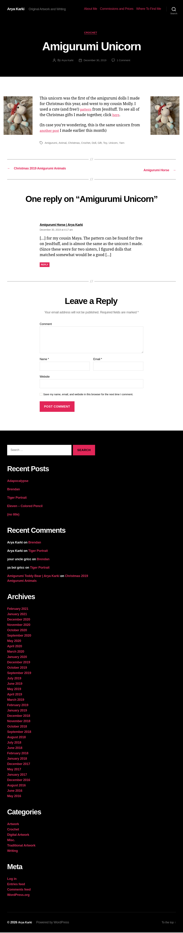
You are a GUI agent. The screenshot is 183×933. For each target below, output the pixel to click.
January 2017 (17, 775)
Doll (96, 143)
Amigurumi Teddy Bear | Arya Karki (33, 576)
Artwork (13, 824)
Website (45, 377)
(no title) (13, 515)
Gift (102, 143)
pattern (86, 110)
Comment (46, 324)
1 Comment (124, 61)
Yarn (125, 143)
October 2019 (17, 668)
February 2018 (17, 754)
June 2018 (14, 748)
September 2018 (19, 732)
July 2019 (14, 679)
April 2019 (14, 695)
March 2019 (15, 700)
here (116, 116)
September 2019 (19, 673)
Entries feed (16, 884)
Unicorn (116, 143)
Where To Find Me (148, 9)
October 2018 (17, 727)
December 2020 (18, 620)
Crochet (91, 33)
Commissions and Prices (116, 9)
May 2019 (14, 689)
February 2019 (17, 705)
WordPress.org (18, 895)
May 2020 (14, 641)
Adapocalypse (17, 481)
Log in (11, 879)
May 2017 (14, 770)
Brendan (13, 490)
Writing (12, 851)
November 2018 (18, 721)
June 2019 (14, 684)
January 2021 (17, 614)
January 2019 (17, 711)
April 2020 (14, 647)
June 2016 (14, 791)
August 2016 (16, 786)
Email (97, 359)
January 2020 (17, 657)
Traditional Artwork (21, 846)
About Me (90, 9)
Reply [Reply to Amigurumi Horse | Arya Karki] (44, 265)
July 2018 (14, 743)
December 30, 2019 (95, 61)
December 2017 (18, 764)
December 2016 (18, 780)
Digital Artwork (18, 835)
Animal (63, 143)
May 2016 (14, 796)
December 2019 (18, 663)
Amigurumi (51, 143)
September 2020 (19, 636)
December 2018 (18, 716)
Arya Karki (17, 9)
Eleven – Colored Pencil (25, 506)
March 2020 (15, 652)
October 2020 (17, 630)
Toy (108, 143)
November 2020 (18, 625)
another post (51, 131)
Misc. (11, 840)
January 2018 (17, 759)
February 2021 (17, 609)
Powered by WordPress (54, 923)
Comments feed (19, 890)
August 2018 (16, 737)
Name (44, 359)
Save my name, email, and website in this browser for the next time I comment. (88, 394)
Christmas (75, 143)
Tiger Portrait (17, 498)
